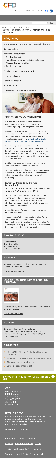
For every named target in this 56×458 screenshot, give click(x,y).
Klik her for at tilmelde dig (26, 377)
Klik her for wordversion (14, 271)
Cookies (9, 443)
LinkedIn (21, 438)
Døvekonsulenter (12, 49)
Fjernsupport (36, 454)
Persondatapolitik (24, 443)
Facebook (10, 438)
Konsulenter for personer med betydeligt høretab (27, 44)
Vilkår (38, 443)
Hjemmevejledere (12, 76)
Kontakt (31, 11)
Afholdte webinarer (14, 66)
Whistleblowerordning (16, 429)
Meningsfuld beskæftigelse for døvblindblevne (29, 358)
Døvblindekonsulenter (15, 30)
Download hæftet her (13, 314)
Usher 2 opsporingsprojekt (19, 366)
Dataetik (38, 449)
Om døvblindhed (13, 57)
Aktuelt (19, 11)
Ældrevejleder (10, 86)
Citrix (25, 454)
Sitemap (32, 438)
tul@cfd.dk (15, 249)
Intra (18, 454)
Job (40, 11)
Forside (6, 27)
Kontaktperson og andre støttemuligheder (25, 60)
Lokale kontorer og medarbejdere (20, 90)
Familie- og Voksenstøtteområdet (20, 71)
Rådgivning (20, 27)
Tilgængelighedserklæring (18, 449)
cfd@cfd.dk (11, 402)
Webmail (9, 454)
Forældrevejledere (12, 81)
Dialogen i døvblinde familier (20, 362)
